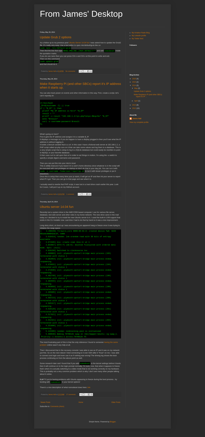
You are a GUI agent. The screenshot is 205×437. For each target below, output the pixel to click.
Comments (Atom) (57, 409)
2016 (134, 79)
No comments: (70, 71)
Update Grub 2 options (55, 37)
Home (81, 405)
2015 (134, 82)
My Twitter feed (137, 39)
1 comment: (70, 197)
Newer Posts (45, 405)
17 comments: (71, 397)
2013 (134, 105)
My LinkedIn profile (139, 36)
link (89, 390)
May (136, 88)
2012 (134, 108)
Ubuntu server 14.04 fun (56, 209)
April (136, 101)
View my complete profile (139, 122)
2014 (134, 85)
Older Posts (115, 405)
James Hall (136, 119)
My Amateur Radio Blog (141, 33)
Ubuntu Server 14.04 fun (79, 43)
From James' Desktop (81, 14)
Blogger (113, 424)
